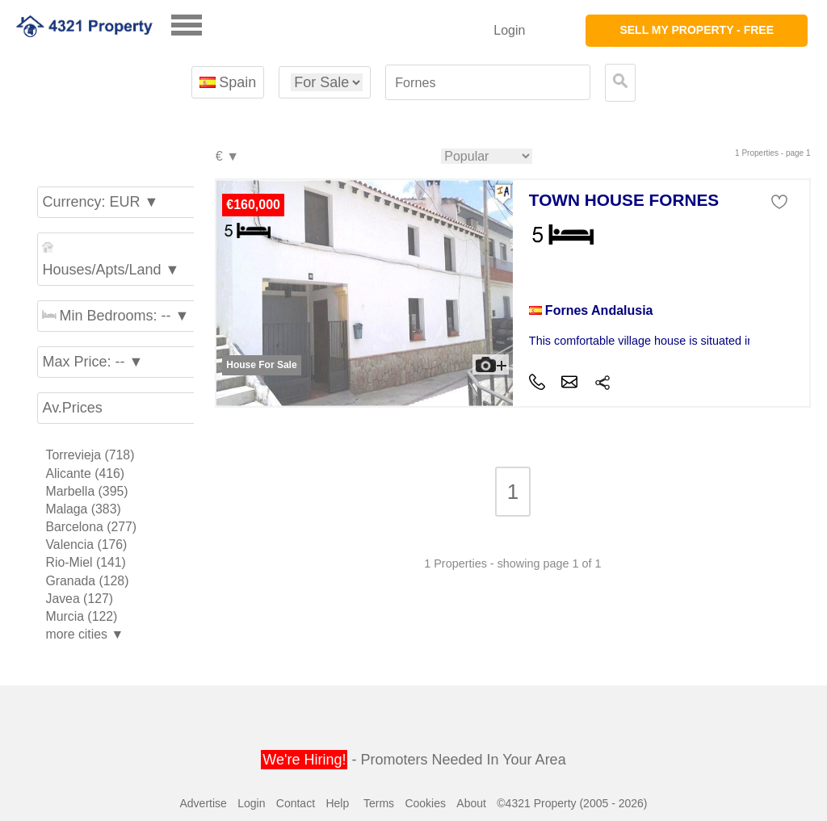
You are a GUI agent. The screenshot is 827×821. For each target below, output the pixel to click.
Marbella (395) (86, 491)
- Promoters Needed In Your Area (413, 759)
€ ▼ (226, 157)
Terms (378, 803)
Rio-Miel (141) (85, 562)
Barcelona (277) (90, 527)
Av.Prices (72, 408)
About (471, 803)
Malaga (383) (82, 509)
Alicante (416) (84, 473)
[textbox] (487, 82)
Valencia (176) (86, 544)
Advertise (202, 803)
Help (337, 803)
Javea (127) (79, 598)
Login (509, 30)
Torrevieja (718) (89, 455)
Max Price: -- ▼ (92, 362)
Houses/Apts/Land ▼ (110, 259)
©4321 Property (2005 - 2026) (572, 803)
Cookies (425, 803)
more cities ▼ (84, 634)
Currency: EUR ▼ (100, 202)
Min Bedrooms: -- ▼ (115, 316)
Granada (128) (86, 581)
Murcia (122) (81, 616)
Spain (227, 82)
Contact (295, 803)
